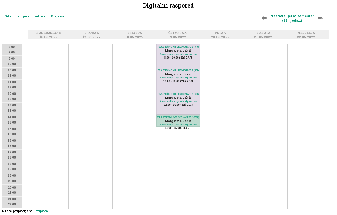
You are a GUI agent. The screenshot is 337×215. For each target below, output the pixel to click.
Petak (221, 33)
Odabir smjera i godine (25, 16)
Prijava (57, 16)
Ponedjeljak (49, 33)
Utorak (92, 33)
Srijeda (135, 33)
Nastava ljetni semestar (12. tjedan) (292, 18)
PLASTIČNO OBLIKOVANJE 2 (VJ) (178, 94)
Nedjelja (307, 33)
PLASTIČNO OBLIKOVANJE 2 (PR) (178, 117)
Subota (264, 33)
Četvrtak (178, 33)
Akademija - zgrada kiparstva (178, 124)
